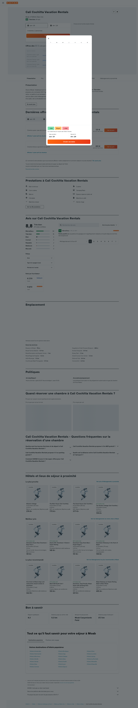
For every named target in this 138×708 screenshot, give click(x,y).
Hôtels (33, 706)
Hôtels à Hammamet (35, 656)
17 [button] (39, 56)
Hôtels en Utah (70, 706)
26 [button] (48, 60)
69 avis (38, 19)
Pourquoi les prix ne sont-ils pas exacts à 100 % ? (73, 697)
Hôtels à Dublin (62, 663)
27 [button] (53, 60)
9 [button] (80, 47)
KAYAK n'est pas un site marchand (73, 690)
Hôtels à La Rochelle (92, 661)
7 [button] (57, 47)
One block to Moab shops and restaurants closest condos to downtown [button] (35, 585)
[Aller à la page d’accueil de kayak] (12, 3)
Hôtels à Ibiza (62, 661)
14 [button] (57, 51)
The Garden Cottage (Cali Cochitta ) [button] (107, 507)
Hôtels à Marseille (92, 663)
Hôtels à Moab (80, 706)
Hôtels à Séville (34, 661)
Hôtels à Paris (90, 653)
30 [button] (66, 60)
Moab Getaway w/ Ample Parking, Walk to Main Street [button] (106, 585)
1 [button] (61, 42)
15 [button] (61, 51)
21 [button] (57, 56)
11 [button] (44, 51)
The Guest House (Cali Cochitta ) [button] (83, 506)
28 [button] (57, 60)
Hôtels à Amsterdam (35, 653)
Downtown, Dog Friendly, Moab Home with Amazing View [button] (82, 586)
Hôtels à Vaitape (62, 658)
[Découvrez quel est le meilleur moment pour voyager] (3, 33)
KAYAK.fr (28, 706)
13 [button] (53, 51)
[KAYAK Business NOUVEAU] (3, 37)
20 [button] (53, 56)
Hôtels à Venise (34, 663)
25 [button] (44, 60)
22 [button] (61, 56)
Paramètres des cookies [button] (32, 171)
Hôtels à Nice (33, 666)
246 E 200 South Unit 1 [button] (56, 586)
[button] (3, 3)
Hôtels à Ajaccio (62, 669)
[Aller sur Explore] (3, 25)
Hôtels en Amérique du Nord (44, 706)
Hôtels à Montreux (35, 658)
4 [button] (44, 47)
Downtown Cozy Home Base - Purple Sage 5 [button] (82, 546)
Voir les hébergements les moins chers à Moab (105, 521)
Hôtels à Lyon (62, 666)
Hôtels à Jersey (91, 658)
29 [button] (61, 60)
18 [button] (44, 56)
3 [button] (39, 47)
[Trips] (3, 42)
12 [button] (48, 51)
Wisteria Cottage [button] (31, 506)
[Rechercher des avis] (80, 227)
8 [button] (61, 47)
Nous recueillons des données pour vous (73, 693)
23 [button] (66, 56)
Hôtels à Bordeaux (63, 653)
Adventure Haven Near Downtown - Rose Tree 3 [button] (36, 546)
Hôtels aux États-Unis (59, 706)
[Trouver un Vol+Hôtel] (3, 20)
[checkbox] (35, 282)
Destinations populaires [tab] (36, 642)
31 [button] (39, 64)
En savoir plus (97, 163)
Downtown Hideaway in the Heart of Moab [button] (107, 546)
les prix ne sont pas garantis (67, 684)
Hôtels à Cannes (34, 669)
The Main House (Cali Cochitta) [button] (59, 506)
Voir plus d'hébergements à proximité (107, 483)
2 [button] (80, 42)
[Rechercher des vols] (3, 8)
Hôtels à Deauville (92, 666)
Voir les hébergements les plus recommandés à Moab (103, 562)
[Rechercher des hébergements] (3, 12)
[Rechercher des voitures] (3, 16)
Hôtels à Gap (61, 656)
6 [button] (52, 47)
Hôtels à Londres (91, 656)
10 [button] (39, 51)
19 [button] (48, 56)
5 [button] (48, 47)
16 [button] (66, 51)
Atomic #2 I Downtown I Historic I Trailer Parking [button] (60, 546)
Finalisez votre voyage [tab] (52, 642)
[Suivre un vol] (3, 29)
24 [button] (39, 60)
